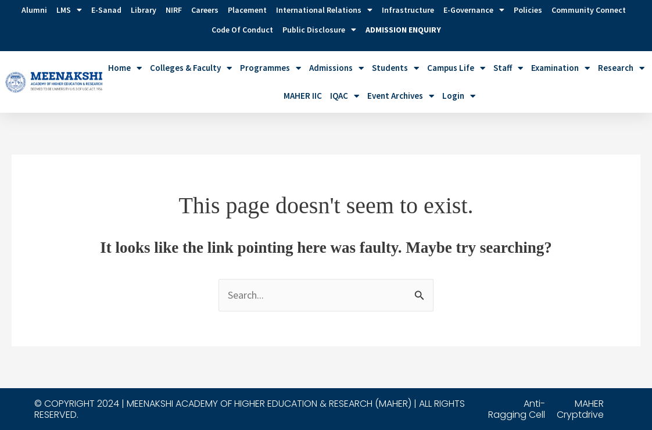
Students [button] (395, 68)
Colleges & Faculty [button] (191, 68)
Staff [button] (508, 68)
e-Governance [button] (473, 10)
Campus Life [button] (456, 68)
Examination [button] (560, 68)
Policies (528, 10)
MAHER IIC (303, 95)
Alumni (34, 10)
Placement (247, 10)
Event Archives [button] (400, 96)
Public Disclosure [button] (319, 30)
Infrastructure (408, 10)
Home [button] (125, 68)
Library (143, 10)
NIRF (174, 10)
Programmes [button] (270, 68)
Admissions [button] (336, 68)
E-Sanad (106, 10)
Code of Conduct (242, 29)
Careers (204, 10)
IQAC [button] (344, 96)
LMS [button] (69, 10)
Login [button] (458, 96)
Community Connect (588, 10)
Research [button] (621, 68)
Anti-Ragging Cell (516, 409)
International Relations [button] (324, 10)
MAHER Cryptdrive (580, 409)
